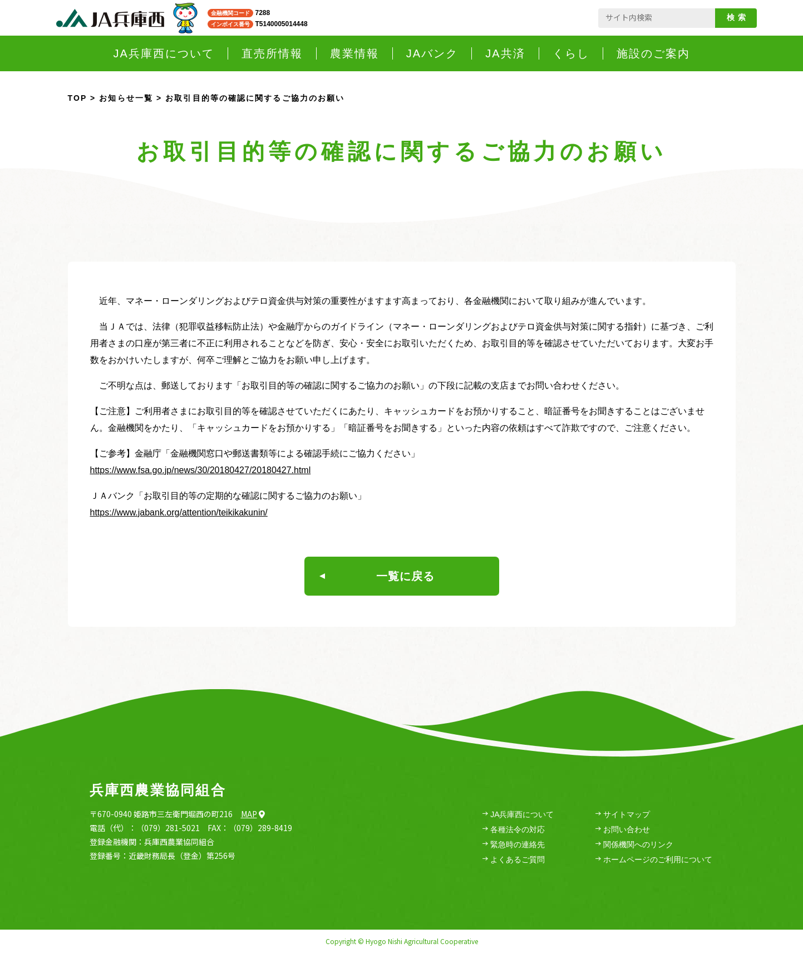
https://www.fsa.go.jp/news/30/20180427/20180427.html (200, 470)
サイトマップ (622, 815)
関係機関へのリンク (634, 845)
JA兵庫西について (518, 815)
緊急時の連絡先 (513, 845)
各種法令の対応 (513, 830)
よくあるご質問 (513, 860)
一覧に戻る (377, 576)
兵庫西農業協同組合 (158, 790)
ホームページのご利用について (653, 860)
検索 (738, 17)
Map (253, 813)
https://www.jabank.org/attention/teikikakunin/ (179, 512)
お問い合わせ (622, 830)
